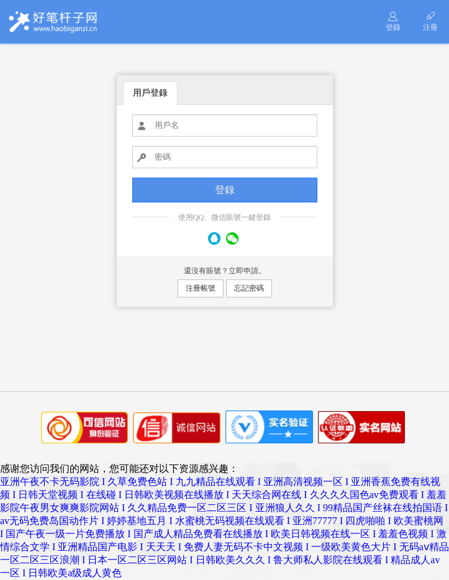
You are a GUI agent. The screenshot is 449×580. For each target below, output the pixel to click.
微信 (232, 238)
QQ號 (214, 238)
